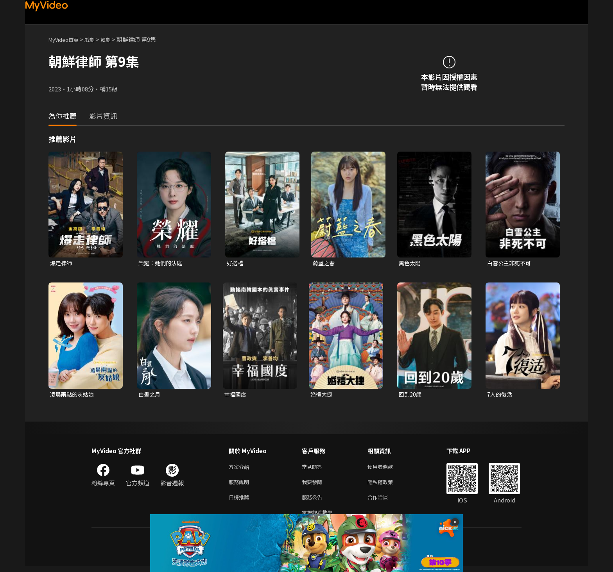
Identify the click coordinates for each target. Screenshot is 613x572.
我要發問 (313, 485)
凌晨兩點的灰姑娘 (73, 395)
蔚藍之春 (324, 263)
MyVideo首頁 (66, 39)
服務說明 (240, 485)
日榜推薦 (240, 501)
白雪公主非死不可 (510, 263)
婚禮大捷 (322, 395)
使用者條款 (386, 469)
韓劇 (113, 39)
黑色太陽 (410, 263)
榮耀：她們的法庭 (161, 263)
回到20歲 (411, 395)
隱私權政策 (386, 485)
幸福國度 (236, 395)
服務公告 (313, 501)
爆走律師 (61, 263)
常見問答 (313, 469)
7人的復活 (500, 395)
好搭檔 (235, 263)
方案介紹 (240, 469)
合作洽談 (384, 501)
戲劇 (96, 39)
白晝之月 (150, 395)
